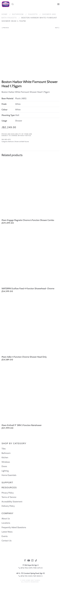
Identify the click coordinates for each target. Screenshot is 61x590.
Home (4, 14)
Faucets (33, 14)
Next (57, 27)
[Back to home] (5, 4)
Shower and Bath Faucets (21, 141)
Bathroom (17, 14)
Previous (5, 27)
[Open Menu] (58, 4)
